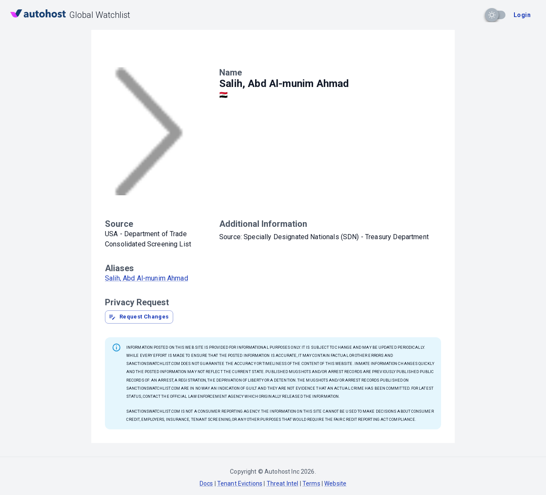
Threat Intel (283, 483)
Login (522, 15)
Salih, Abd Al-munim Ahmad (146, 278)
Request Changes (138, 317)
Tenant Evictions (239, 483)
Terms (311, 483)
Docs (206, 483)
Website (335, 483)
